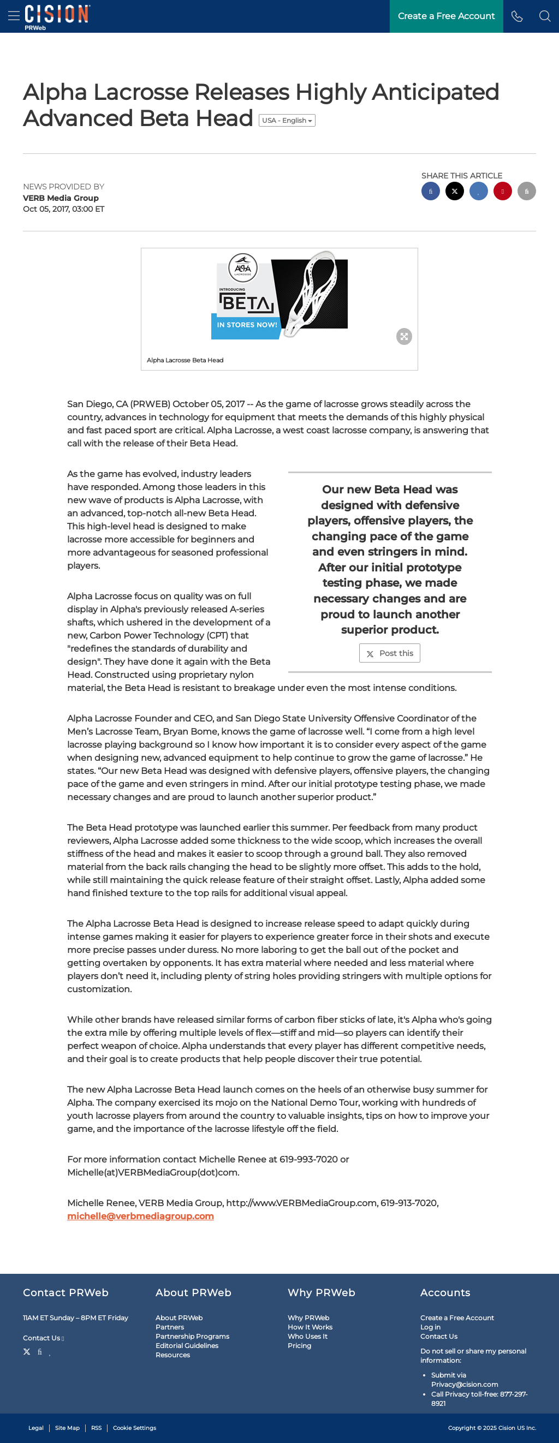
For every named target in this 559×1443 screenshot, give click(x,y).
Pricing (299, 1345)
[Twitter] (28, 1350)
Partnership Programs (192, 1336)
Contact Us (43, 1338)
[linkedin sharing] (478, 192)
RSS (96, 1428)
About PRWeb (179, 1318)
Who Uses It (308, 1336)
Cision (506, 1428)
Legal (36, 1428)
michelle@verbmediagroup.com (140, 1216)
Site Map (67, 1428)
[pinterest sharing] (502, 192)
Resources (173, 1355)
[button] (545, 16)
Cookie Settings (134, 1428)
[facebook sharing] (430, 192)
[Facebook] (40, 1350)
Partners (170, 1327)
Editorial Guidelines (187, 1345)
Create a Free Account (457, 1318)
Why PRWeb (308, 1318)
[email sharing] (527, 192)
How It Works (310, 1327)
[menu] (14, 16)
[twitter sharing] (454, 192)
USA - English (287, 120)
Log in (430, 1327)
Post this (389, 653)
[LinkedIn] (50, 1350)
